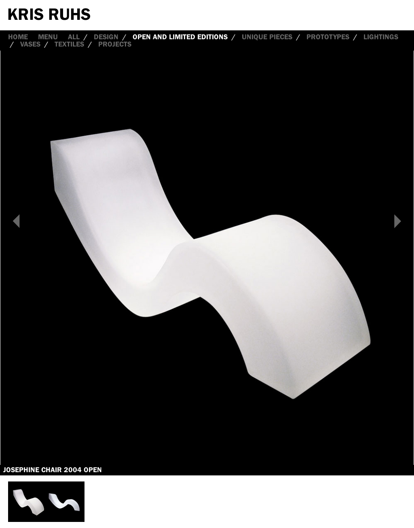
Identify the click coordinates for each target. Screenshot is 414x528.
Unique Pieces (267, 37)
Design (106, 37)
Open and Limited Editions (180, 37)
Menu (48, 37)
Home (18, 37)
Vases (30, 44)
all (74, 37)
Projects (114, 44)
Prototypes (327, 37)
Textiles (69, 44)
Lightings (380, 37)
